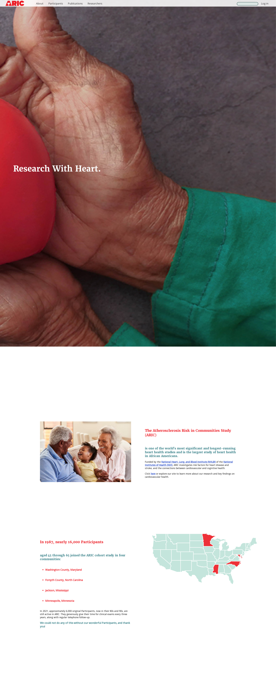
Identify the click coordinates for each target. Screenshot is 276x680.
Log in (264, 3)
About (39, 3)
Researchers (95, 3)
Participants (55, 3)
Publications (75, 3)
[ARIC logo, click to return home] (15, 3)
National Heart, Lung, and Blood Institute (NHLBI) (188, 461)
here (153, 473)
